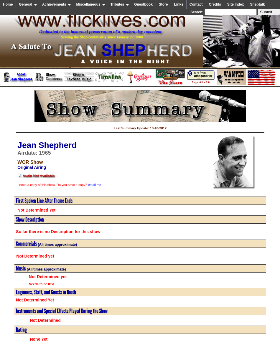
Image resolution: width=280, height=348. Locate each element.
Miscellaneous (90, 4)
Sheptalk (257, 4)
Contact (196, 4)
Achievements (56, 4)
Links (178, 4)
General (28, 4)
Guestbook (143, 4)
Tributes (119, 4)
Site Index (235, 4)
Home (8, 4)
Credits (215, 4)
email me (94, 185)
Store (163, 4)
